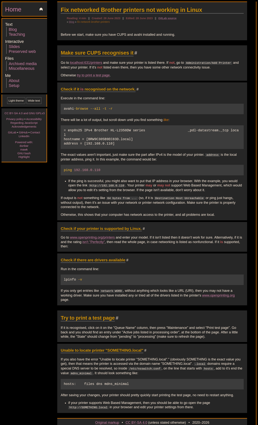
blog (71, 21)
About (14, 80)
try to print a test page (93, 74)
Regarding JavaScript (23, 122)
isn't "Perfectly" (93, 236)
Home (13, 9)
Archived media (23, 63)
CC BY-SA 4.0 (136, 415)
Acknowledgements (24, 126)
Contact (35, 132)
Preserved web (22, 51)
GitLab (12, 132)
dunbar (24, 145)
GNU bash (24, 153)
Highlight (24, 156)
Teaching (17, 34)
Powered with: (24, 142)
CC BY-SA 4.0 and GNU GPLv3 (25, 113)
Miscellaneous (21, 68)
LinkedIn (24, 136)
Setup (14, 85)
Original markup (107, 415)
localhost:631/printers (86, 62)
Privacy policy (15, 118)
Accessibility (34, 118)
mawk (24, 149)
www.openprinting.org (218, 289)
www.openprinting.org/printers (92, 231)
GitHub (23, 132)
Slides (14, 46)
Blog (13, 29)
